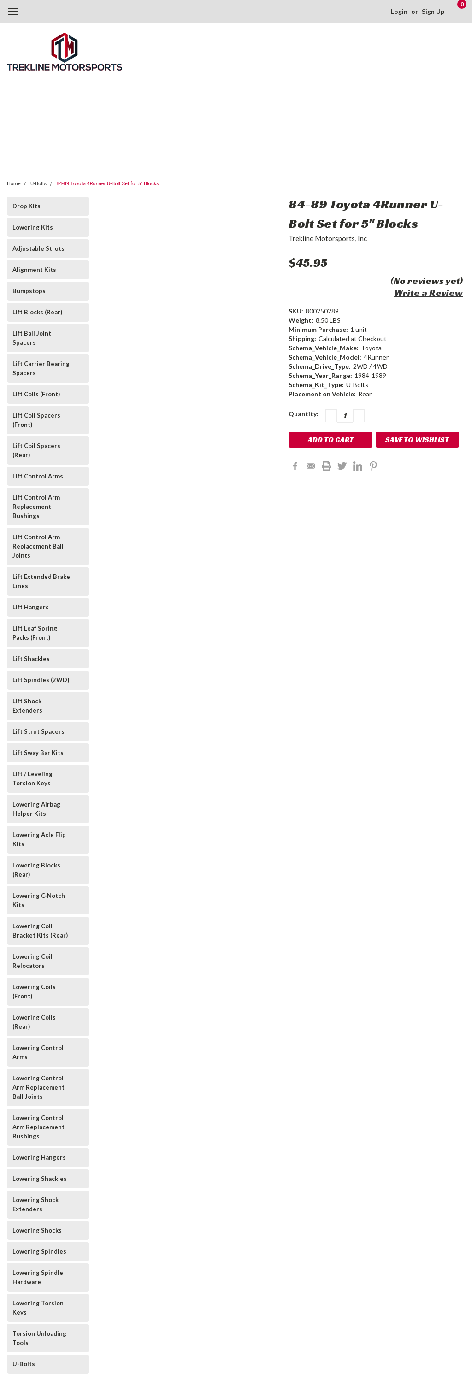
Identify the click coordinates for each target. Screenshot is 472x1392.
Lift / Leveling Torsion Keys (32, 778)
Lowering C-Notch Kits (38, 900)
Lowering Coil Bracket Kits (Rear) (40, 930)
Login (399, 11)
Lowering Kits (32, 227)
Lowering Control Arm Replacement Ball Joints (38, 1087)
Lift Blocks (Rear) (37, 312)
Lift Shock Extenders (27, 705)
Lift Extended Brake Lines (41, 581)
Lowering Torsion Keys (38, 1307)
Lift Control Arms (37, 476)
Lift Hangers (30, 607)
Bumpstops (29, 291)
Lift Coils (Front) (36, 394)
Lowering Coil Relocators (32, 961)
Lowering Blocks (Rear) (36, 869)
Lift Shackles (31, 658)
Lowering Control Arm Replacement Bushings (38, 1127)
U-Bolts (38, 184)
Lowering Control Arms (38, 1052)
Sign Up (433, 11)
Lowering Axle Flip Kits (39, 839)
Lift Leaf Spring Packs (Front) (34, 633)
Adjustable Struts (38, 248)
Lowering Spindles (39, 1251)
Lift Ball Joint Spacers (31, 338)
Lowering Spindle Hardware (37, 1277)
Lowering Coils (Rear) (34, 1022)
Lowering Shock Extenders (35, 1204)
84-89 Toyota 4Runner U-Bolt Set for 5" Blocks (107, 184)
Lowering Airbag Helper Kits (36, 809)
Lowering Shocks (37, 1230)
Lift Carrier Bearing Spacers (41, 368)
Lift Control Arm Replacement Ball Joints (38, 546)
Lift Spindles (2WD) (40, 680)
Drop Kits (26, 206)
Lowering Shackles (39, 1178)
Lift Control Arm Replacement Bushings (36, 506)
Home (14, 184)
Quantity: (304, 414)
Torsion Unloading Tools (39, 1338)
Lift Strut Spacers (38, 731)
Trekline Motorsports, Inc (328, 238)
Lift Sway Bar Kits (38, 752)
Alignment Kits (34, 269)
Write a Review (428, 293)
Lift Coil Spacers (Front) (36, 420)
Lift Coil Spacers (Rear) (36, 450)
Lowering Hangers (39, 1157)
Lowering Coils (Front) (34, 991)
